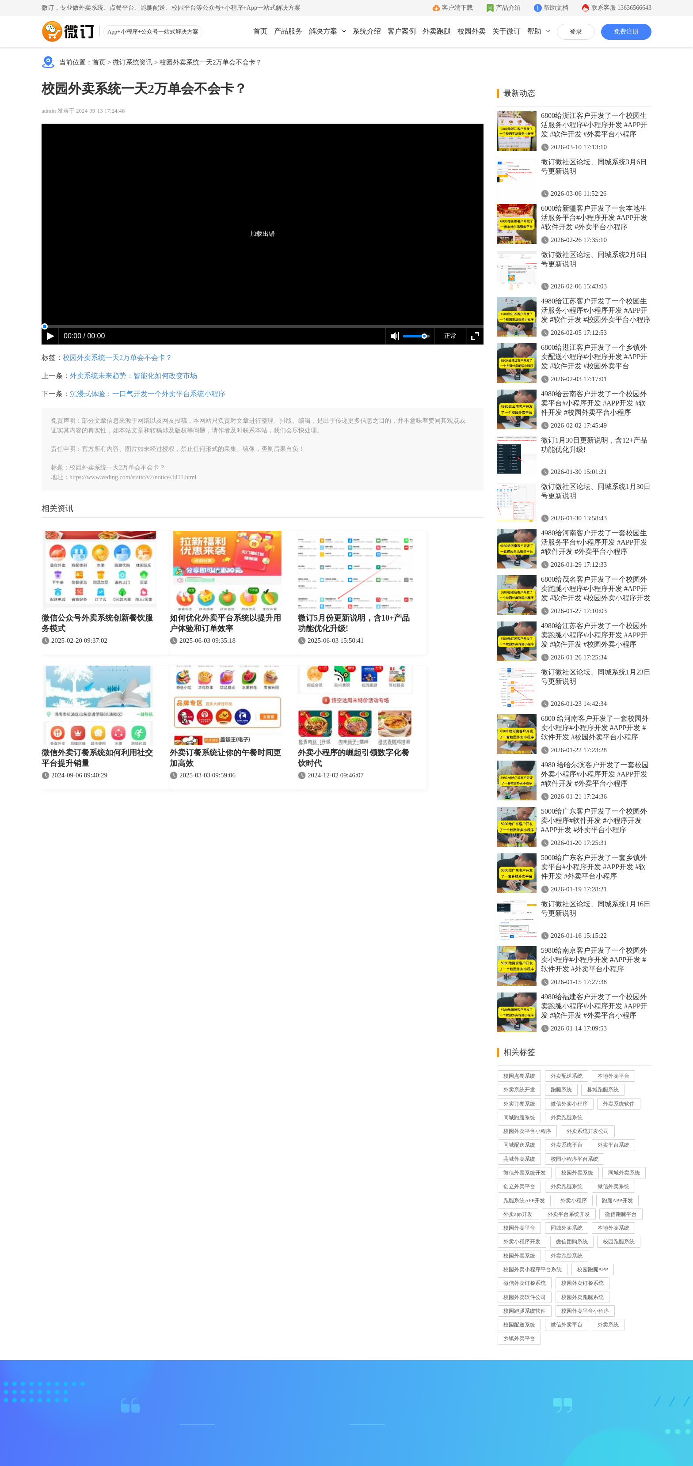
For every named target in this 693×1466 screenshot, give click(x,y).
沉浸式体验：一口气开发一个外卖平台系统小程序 (147, 394)
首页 (260, 31)
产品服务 (288, 31)
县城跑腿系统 (603, 1090)
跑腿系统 (561, 1090)
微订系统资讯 (132, 62)
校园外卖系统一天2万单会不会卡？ (211, 62)
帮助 (534, 31)
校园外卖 (471, 31)
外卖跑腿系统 (567, 1117)
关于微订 (506, 31)
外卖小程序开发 (522, 1242)
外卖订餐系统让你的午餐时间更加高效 (225, 758)
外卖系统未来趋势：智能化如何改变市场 (133, 375)
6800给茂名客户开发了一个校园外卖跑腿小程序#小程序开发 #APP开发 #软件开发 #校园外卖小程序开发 (596, 589)
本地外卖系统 (613, 1228)
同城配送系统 (519, 1145)
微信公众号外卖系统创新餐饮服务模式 (97, 623)
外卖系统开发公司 (588, 1131)
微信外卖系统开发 (524, 1173)
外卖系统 (608, 1325)
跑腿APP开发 (617, 1200)
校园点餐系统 (519, 1076)
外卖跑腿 (437, 31)
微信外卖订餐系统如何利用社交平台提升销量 (97, 758)
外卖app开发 (517, 1214)
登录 (576, 31)
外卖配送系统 (567, 1076)
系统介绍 (367, 31)
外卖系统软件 (619, 1104)
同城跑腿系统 (519, 1117)
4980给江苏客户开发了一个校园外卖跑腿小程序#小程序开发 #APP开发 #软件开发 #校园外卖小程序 (594, 635)
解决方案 (323, 31)
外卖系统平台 (567, 1145)
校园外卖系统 (577, 1173)
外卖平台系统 (613, 1145)
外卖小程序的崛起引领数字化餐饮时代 (353, 758)
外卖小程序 (573, 1200)
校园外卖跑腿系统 (582, 1297)
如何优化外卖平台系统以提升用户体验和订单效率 (225, 623)
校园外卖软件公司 (524, 1297)
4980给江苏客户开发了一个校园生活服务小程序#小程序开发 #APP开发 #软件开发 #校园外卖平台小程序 (596, 310)
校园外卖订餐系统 (582, 1283)
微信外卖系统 (613, 1186)
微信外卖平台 (567, 1325)
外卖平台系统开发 (569, 1214)
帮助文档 (556, 7)
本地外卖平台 (613, 1076)
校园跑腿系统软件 (524, 1311)
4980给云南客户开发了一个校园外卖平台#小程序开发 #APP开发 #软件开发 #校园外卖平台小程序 (594, 403)
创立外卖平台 (519, 1186)
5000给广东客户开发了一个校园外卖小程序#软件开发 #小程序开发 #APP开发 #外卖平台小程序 (594, 820)
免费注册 (626, 31)
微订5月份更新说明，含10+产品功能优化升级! (354, 623)
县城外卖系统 (519, 1159)
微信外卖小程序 (569, 1104)
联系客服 (621, 7)
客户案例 (402, 31)
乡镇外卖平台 (519, 1338)
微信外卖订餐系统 (524, 1283)
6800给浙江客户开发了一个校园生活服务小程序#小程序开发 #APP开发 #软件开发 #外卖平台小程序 (594, 125)
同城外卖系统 (624, 1173)
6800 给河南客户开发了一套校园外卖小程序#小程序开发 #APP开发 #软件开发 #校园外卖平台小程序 (595, 728)
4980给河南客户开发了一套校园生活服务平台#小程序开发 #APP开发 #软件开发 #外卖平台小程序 (594, 542)
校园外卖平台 (519, 1228)
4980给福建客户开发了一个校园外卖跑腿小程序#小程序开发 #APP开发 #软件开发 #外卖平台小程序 (594, 1006)
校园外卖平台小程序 (527, 1131)
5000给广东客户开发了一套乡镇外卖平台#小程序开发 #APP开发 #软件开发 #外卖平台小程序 (594, 867)
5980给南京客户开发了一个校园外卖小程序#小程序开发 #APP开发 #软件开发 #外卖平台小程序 (594, 960)
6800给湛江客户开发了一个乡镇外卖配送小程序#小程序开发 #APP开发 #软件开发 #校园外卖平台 (594, 357)
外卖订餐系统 (519, 1104)
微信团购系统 (572, 1242)
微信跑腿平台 (621, 1214)
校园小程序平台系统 (574, 1159)
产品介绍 (508, 7)
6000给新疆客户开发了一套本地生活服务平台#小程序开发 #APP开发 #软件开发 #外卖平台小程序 (594, 218)
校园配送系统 (519, 1325)
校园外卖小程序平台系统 (532, 1269)
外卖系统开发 (519, 1090)
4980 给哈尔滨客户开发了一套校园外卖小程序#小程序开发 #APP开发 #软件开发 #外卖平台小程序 (595, 774)
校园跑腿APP (592, 1269)
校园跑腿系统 (619, 1242)
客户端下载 (457, 7)
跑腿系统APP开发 (524, 1200)
